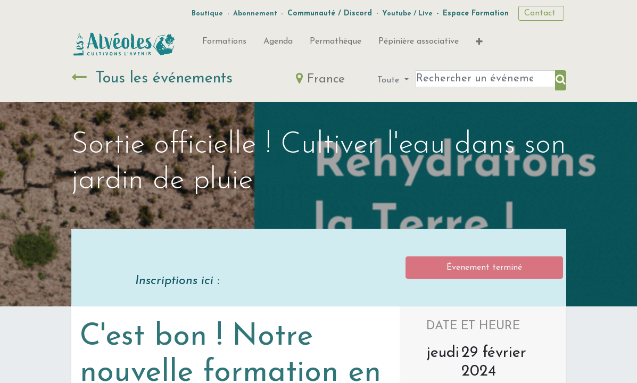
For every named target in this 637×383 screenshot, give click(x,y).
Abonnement (255, 13)
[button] (479, 44)
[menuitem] (224, 44)
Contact (541, 13)
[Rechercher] (560, 80)
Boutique (207, 13)
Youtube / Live (407, 13)
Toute (389, 80)
